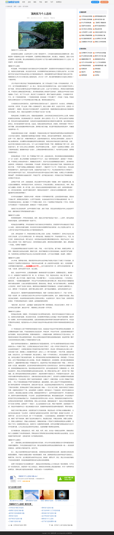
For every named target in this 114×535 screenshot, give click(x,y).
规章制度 (84, 75)
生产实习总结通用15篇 (49, 521)
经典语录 (84, 68)
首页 (23, 2)
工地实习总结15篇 (15, 521)
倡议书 (83, 72)
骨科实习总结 (13, 516)
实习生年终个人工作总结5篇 (51, 510)
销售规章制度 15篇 (100, 65)
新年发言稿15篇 (100, 19)
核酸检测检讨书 (86, 59)
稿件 (46, 2)
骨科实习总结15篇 (47, 507)
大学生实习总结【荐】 (20, 525)
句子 (51, 2)
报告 (35, 2)
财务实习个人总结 (47, 518)
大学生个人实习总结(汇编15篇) (63, 525)
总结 (29, 2)
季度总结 (98, 72)
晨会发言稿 (98, 29)
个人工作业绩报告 (100, 62)
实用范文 (59, 2)
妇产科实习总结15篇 (15, 518)
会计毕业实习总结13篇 (49, 516)
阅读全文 (46, 18)
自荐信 (97, 75)
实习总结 (25, 6)
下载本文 (52, 18)
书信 (40, 2)
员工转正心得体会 (86, 29)
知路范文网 (53, 533)
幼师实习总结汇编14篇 (16, 510)
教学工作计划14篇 (100, 56)
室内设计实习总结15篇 (49, 513)
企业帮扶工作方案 (100, 38)
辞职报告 (98, 68)
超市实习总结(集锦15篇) (17, 513)
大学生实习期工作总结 (16, 507)
